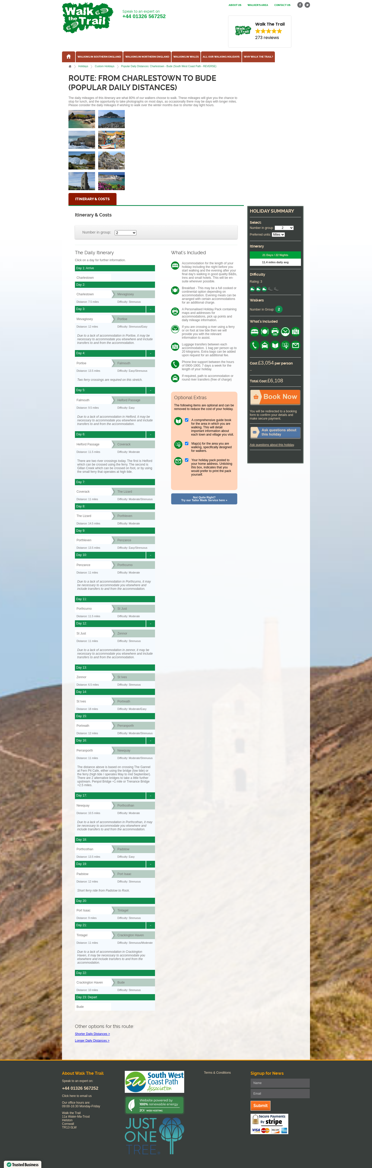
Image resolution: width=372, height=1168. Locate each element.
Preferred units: (260, 234)
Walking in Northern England (147, 56)
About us (235, 5)
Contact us (282, 5)
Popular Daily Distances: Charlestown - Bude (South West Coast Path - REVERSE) (168, 66)
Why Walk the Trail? (258, 56)
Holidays (83, 66)
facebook (300, 5)
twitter (307, 5)
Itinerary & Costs (92, 199)
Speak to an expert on (144, 14)
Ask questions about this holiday (272, 445)
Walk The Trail (88, 17)
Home (70, 66)
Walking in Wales (186, 56)
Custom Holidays (104, 66)
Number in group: (96, 232)
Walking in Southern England (99, 56)
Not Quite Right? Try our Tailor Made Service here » (204, 499)
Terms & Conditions (217, 1072)
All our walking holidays (221, 56)
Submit (260, 1105)
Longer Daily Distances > (92, 1040)
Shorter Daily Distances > (92, 1034)
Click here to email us (77, 1096)
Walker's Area (257, 5)
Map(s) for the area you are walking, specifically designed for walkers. (211, 447)
